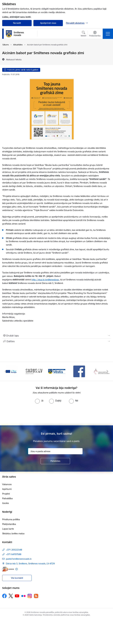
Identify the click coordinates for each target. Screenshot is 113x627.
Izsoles (5, 503)
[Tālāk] (107, 371)
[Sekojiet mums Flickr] (23, 596)
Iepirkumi (6, 489)
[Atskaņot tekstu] (14, 59)
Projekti (6, 493)
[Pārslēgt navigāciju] (108, 34)
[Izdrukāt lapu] (56, 335)
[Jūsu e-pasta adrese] (55, 451)
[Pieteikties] (55, 461)
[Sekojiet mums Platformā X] (11, 596)
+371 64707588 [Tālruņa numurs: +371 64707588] (13, 554)
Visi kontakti (17, 578)
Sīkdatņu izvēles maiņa (13, 533)
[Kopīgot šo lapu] (56, 341)
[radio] (39, 400)
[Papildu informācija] (16, 569)
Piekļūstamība (9, 524)
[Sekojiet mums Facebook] (4, 596)
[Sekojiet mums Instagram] (30, 596)
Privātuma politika (11, 519)
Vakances (7, 484)
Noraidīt (17, 23)
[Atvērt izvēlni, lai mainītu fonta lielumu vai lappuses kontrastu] (95, 34)
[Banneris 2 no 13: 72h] (34, 371)
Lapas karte (8, 528)
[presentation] (56, 414)
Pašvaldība (7, 498)
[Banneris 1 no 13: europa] (11, 371)
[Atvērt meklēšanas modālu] (83, 34)
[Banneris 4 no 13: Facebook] (79, 371)
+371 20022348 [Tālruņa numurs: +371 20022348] (14, 549)
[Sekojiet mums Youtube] (17, 596)
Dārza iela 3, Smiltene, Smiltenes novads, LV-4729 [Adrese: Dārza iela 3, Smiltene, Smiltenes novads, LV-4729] (30, 563)
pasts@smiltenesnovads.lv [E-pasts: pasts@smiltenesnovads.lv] (18, 558)
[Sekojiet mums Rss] (36, 596)
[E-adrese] (8, 569)
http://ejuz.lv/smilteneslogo (45, 279)
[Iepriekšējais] (5, 371)
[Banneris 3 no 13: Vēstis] (56, 371)
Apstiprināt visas (48, 23)
